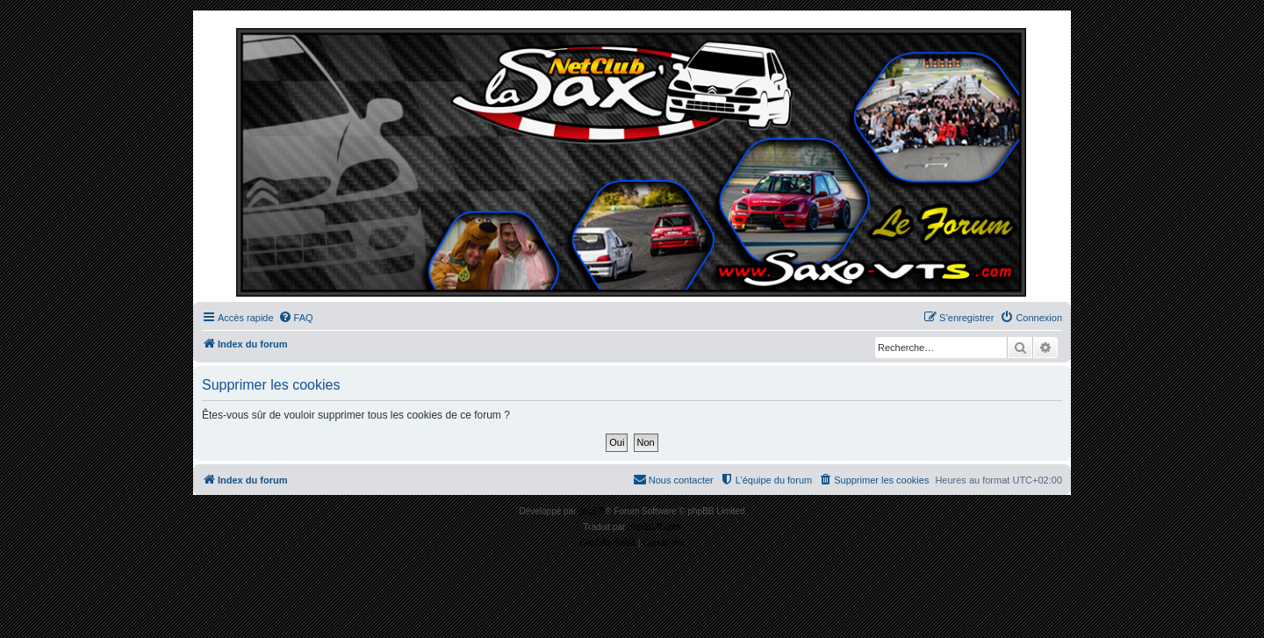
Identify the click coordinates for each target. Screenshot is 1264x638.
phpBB (591, 511)
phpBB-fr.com (654, 527)
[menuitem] (295, 317)
